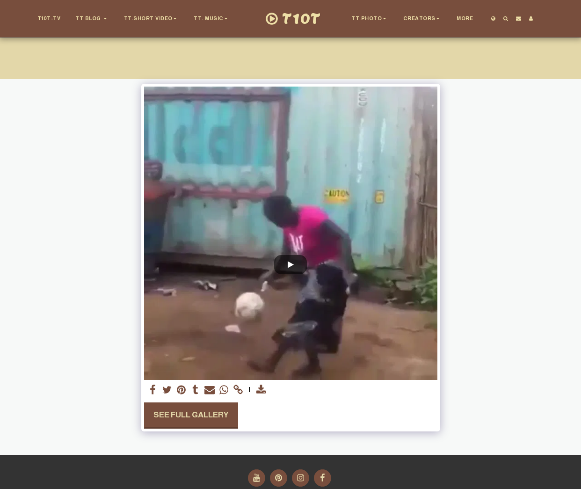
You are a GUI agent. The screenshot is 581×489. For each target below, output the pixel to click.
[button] (92, 19)
